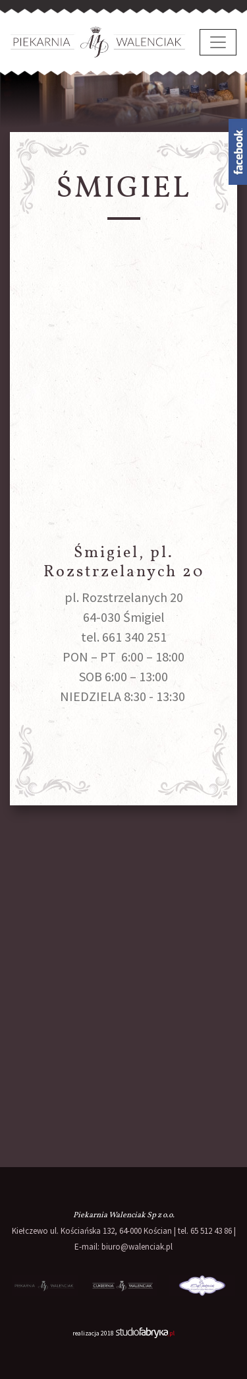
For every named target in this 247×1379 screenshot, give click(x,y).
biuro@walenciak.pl (137, 1246)
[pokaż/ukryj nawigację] (218, 42)
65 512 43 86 (211, 1230)
